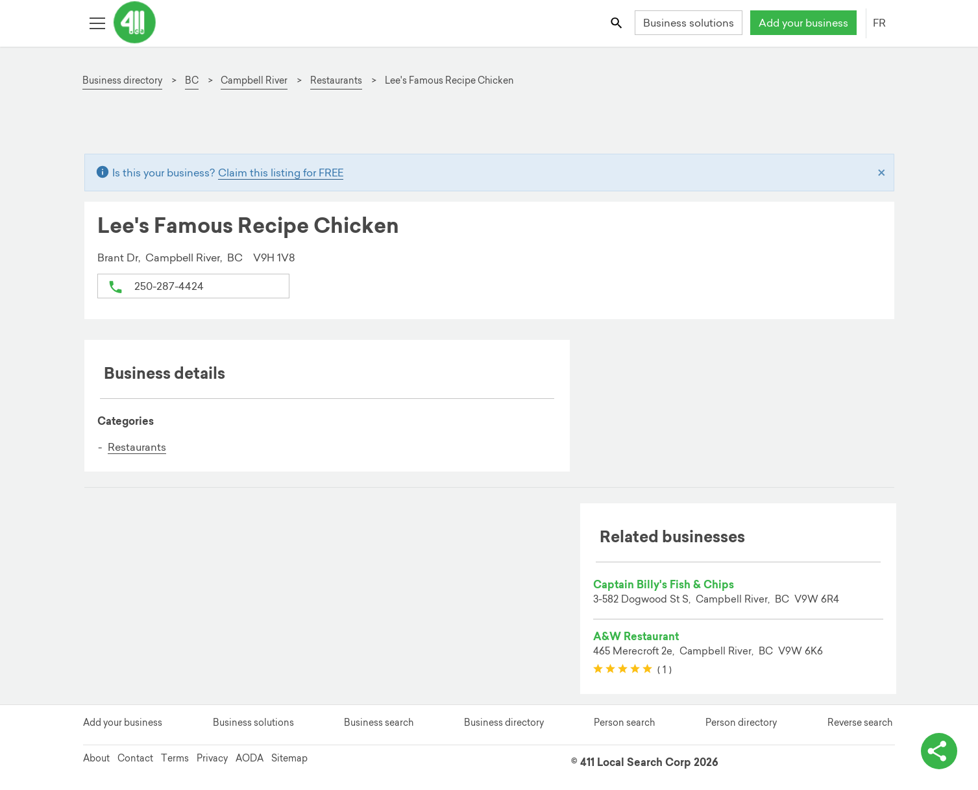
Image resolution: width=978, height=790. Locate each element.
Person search (624, 722)
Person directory (741, 722)
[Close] (882, 172)
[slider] (622, 669)
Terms (175, 758)
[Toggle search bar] (616, 22)
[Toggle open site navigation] (97, 22)
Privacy (212, 758)
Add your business (803, 22)
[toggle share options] (939, 751)
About (96, 758)
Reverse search (859, 722)
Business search (378, 722)
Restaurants (137, 446)
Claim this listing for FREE (280, 172)
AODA (249, 758)
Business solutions (688, 22)
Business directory (504, 722)
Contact (135, 758)
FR (879, 22)
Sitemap (289, 758)
